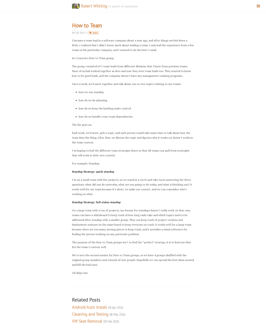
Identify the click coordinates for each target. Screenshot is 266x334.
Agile (95, 32)
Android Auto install (97, 307)
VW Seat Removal (95, 321)
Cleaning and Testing (98, 314)
